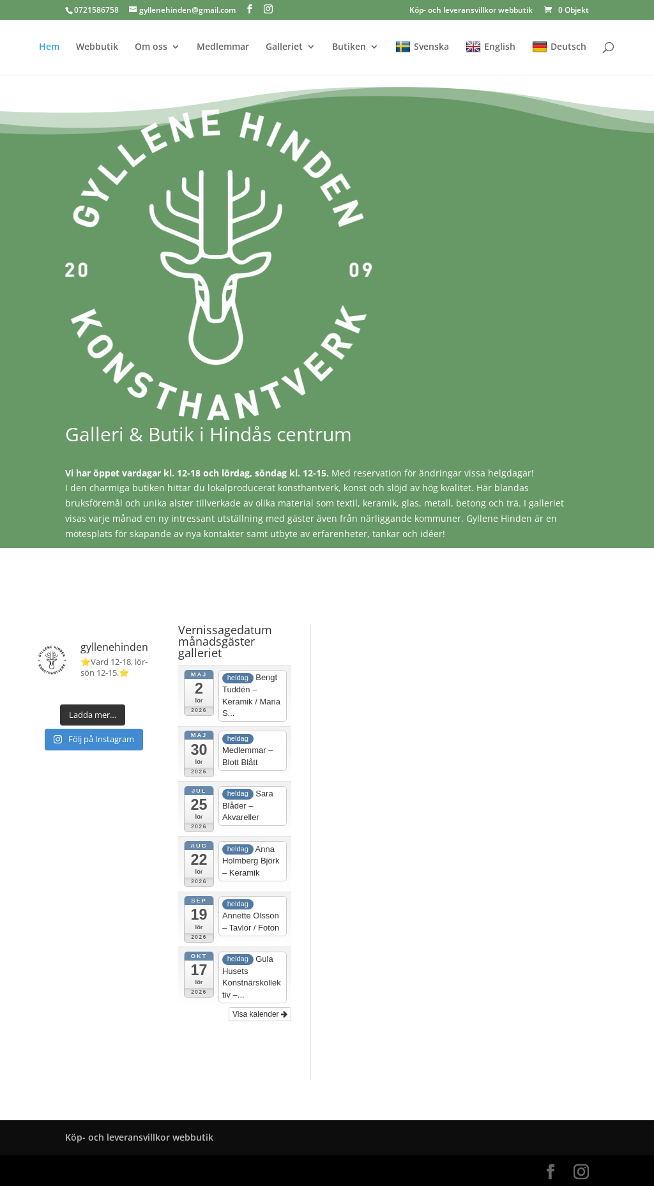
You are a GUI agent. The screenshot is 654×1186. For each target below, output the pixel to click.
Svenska (422, 47)
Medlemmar (223, 47)
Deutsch (559, 47)
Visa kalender (259, 1014)
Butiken (349, 47)
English (490, 47)
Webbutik (97, 47)
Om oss (151, 47)
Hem (49, 47)
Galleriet (284, 47)
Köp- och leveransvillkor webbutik (471, 10)
